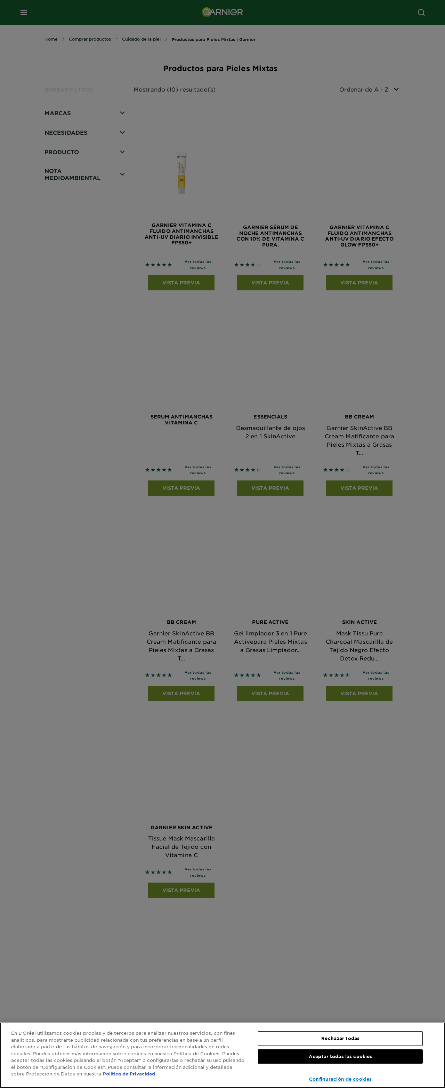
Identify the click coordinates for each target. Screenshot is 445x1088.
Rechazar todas (340, 1038)
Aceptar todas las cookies (340, 1056)
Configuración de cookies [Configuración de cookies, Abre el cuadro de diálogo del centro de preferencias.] (340, 1079)
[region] (222, 1055)
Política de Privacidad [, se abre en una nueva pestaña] (129, 1074)
